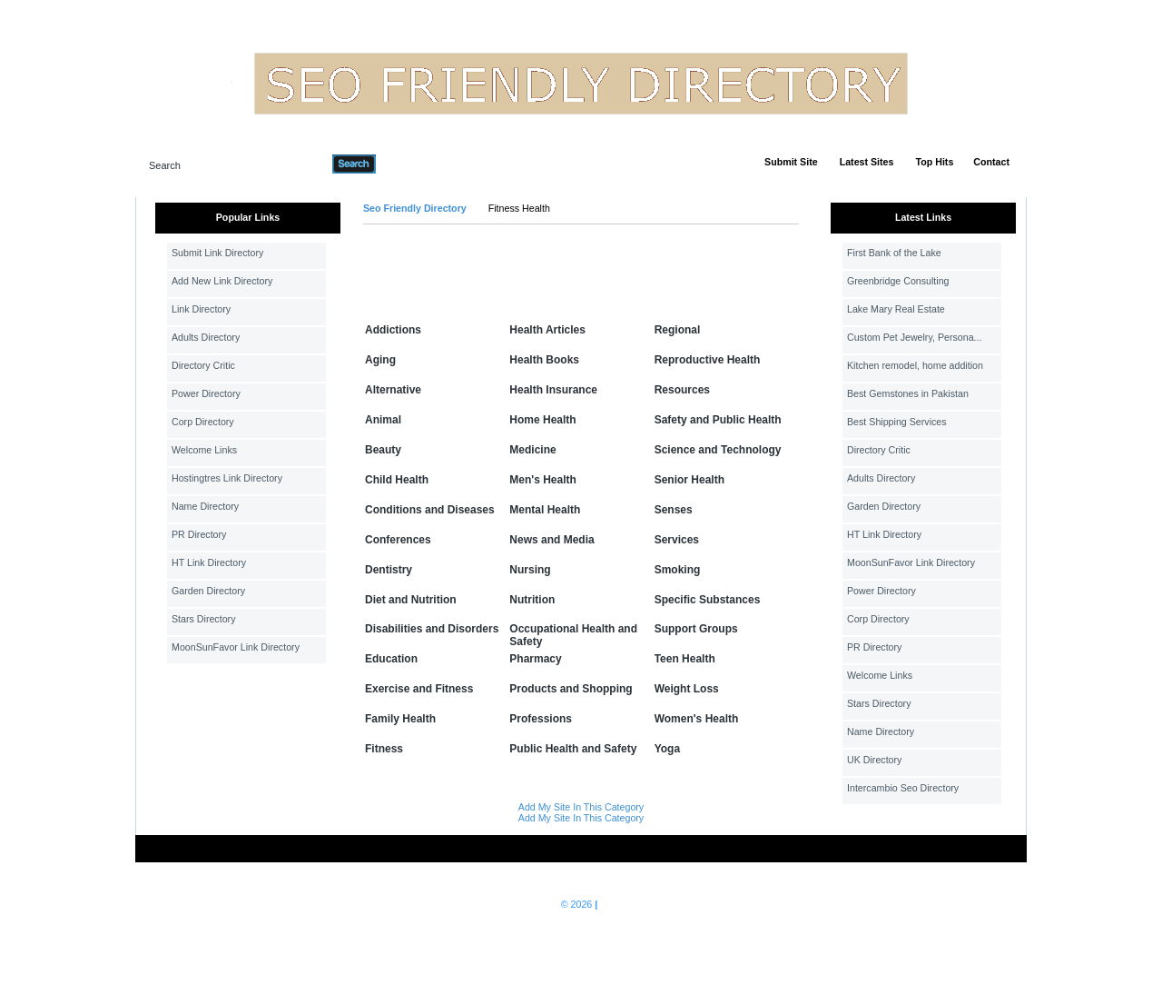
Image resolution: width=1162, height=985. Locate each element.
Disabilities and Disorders (431, 628)
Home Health (542, 419)
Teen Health (685, 658)
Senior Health (689, 479)
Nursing (529, 569)
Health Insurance (553, 389)
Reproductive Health (708, 359)
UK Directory (874, 759)
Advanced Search (423, 163)
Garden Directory (208, 590)
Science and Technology (718, 449)
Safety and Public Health (718, 419)
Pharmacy (535, 658)
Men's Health (542, 479)
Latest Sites (867, 161)
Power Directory (206, 393)
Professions (540, 718)
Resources (682, 389)
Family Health (400, 718)
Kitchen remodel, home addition (915, 365)
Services (677, 539)
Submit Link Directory (217, 252)
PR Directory (199, 534)
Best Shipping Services (897, 421)
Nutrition (532, 599)
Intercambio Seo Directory (903, 787)
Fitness (384, 748)
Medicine (532, 449)
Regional (678, 329)
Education (391, 658)
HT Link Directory (209, 562)
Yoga (667, 748)
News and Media (551, 539)
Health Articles (547, 329)
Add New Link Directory (222, 280)
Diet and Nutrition (411, 599)
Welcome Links (204, 449)
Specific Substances (708, 599)
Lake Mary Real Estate (896, 308)
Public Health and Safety (572, 748)
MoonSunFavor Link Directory (236, 647)
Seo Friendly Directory (415, 208)
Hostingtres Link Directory (227, 478)
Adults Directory (206, 337)
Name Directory (205, 506)
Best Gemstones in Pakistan (908, 393)
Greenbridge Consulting (898, 280)
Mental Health (544, 509)
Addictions (393, 329)
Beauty (383, 449)
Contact (991, 161)
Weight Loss (687, 688)
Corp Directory (203, 421)
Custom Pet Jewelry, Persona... (914, 337)
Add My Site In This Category (581, 806)
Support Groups (696, 628)
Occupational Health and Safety (573, 635)
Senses (674, 509)
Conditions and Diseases (430, 509)
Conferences (398, 539)
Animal (383, 419)
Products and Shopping (570, 688)
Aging (380, 359)
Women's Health (697, 718)
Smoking (678, 569)
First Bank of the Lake (894, 252)
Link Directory (201, 308)
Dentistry (388, 569)
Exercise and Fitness (419, 688)
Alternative (393, 389)
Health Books (544, 359)
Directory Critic (203, 365)
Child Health (396, 479)
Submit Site (791, 161)
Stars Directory (203, 618)
